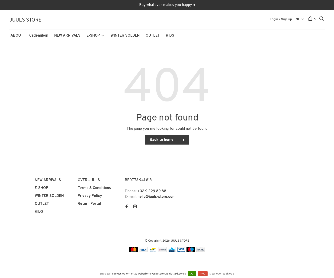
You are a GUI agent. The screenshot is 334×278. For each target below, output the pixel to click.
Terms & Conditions (94, 188)
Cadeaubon (38, 36)
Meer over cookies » (221, 274)
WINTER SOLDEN (125, 36)
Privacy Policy (90, 196)
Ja (191, 274)
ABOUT (16, 36)
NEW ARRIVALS (67, 36)
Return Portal (89, 204)
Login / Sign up (281, 19)
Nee (202, 274)
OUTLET (153, 36)
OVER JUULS (89, 181)
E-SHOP (93, 36)
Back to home (161, 140)
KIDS (170, 36)
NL (298, 19)
